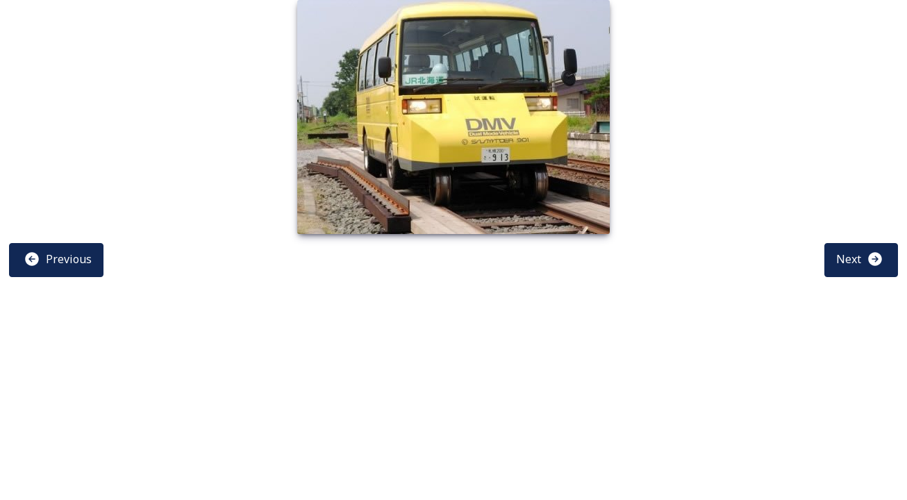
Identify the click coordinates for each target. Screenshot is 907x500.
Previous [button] (58, 259)
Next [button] (859, 259)
